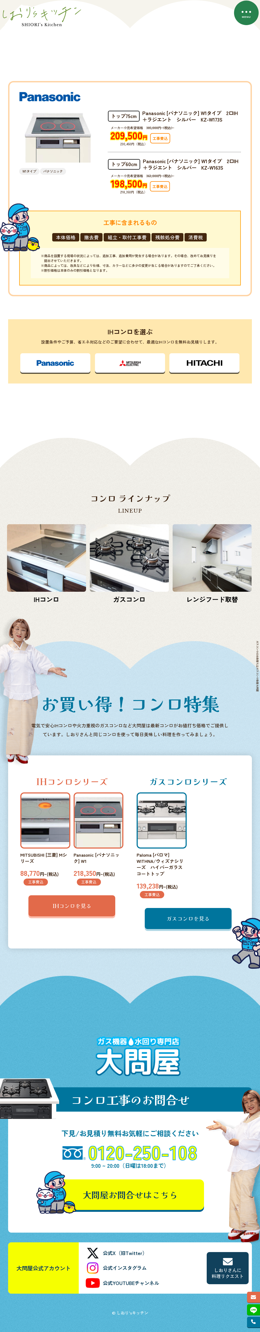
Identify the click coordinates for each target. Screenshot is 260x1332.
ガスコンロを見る (188, 918)
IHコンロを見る (71, 906)
